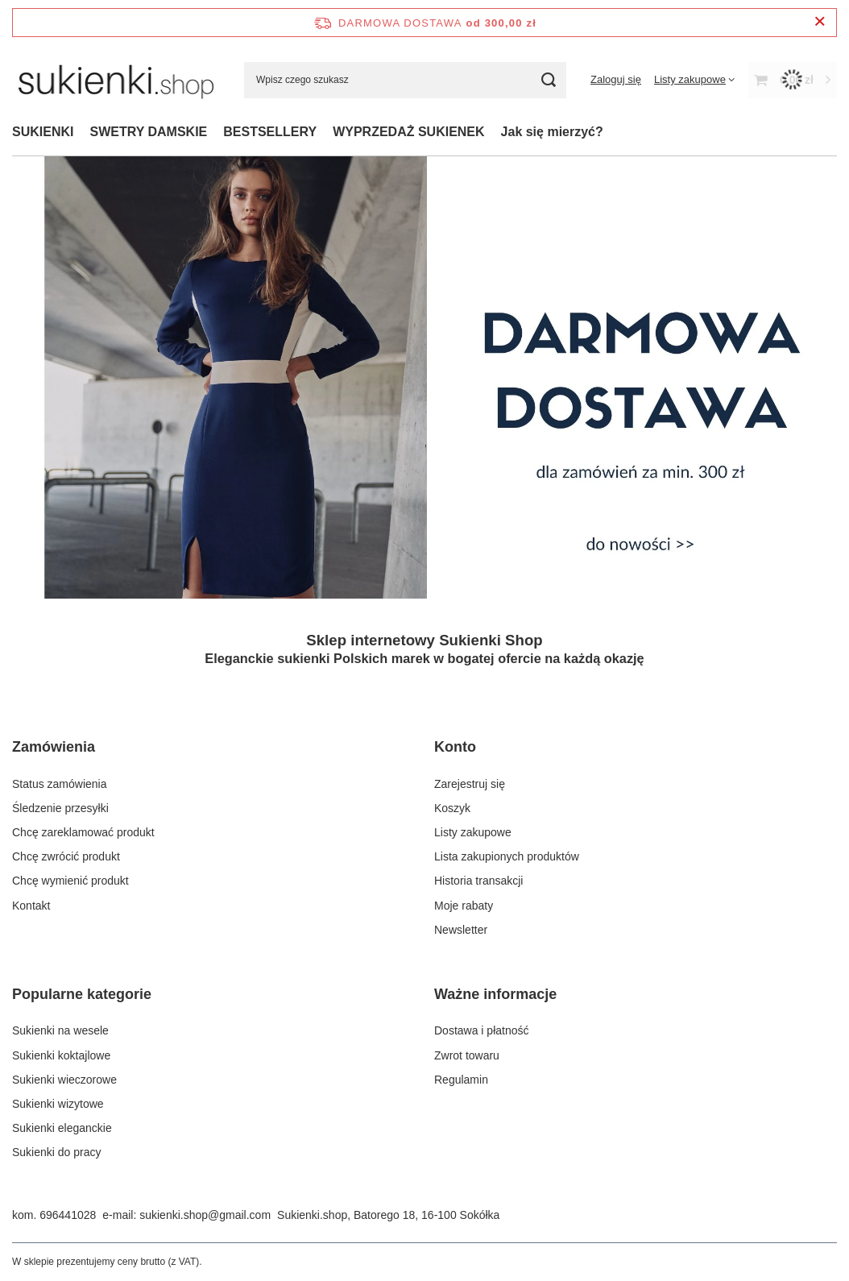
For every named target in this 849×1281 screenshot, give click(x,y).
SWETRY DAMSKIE (148, 132)
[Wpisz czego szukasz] (405, 80)
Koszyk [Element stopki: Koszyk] (452, 808)
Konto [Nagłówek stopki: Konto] (455, 747)
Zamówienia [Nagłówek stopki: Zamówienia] (53, 747)
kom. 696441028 (54, 1214)
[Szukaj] (548, 80)
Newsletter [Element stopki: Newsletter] (460, 929)
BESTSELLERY (270, 132)
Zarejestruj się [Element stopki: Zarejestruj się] (469, 783)
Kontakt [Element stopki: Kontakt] (31, 905)
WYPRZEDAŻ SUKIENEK (408, 132)
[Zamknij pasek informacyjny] (819, 22)
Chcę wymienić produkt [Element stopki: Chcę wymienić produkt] (70, 880)
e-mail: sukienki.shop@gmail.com (186, 1214)
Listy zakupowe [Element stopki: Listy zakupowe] (472, 832)
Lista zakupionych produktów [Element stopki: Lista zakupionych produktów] (506, 856)
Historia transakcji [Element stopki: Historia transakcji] (478, 880)
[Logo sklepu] (116, 79)
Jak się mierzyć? (552, 132)
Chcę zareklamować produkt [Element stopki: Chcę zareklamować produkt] (83, 832)
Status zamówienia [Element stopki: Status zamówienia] (59, 783)
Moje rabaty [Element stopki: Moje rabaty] (463, 905)
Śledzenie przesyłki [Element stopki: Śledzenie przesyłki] (60, 808)
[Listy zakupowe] (694, 79)
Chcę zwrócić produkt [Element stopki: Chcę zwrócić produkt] (66, 856)
